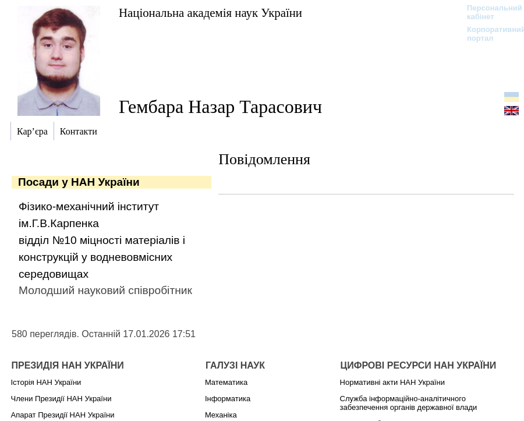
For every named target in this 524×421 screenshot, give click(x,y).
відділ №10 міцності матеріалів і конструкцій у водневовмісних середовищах (102, 257)
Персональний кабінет (489, 12)
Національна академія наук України (210, 12)
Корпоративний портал (489, 34)
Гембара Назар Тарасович (220, 106)
